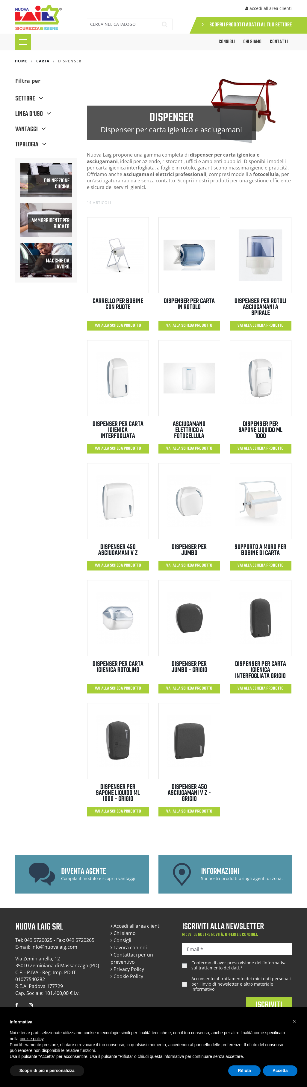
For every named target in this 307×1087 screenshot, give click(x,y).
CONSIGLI (227, 42)
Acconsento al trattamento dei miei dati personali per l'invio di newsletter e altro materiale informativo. (241, 984)
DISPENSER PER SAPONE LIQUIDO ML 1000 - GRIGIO (118, 793)
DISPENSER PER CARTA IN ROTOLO (189, 304)
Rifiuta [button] (244, 1070)
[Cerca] (121, 24)
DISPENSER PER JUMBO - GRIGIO (189, 667)
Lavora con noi (129, 947)
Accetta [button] (280, 1070)
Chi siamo (252, 42)
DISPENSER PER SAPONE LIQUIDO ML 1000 (260, 430)
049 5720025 (38, 940)
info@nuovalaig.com (54, 947)
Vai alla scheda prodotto (118, 325)
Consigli (121, 940)
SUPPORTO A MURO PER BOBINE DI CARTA (260, 550)
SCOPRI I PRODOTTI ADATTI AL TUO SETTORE (247, 25)
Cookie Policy (127, 976)
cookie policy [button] (31, 1038)
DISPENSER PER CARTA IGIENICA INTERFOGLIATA (118, 430)
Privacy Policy (127, 969)
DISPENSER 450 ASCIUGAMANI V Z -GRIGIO (189, 793)
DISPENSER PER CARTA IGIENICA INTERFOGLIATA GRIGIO (260, 670)
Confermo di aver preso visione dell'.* (239, 965)
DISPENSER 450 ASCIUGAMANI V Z (118, 550)
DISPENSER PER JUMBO (189, 550)
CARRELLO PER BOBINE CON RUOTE (118, 304)
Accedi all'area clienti (136, 926)
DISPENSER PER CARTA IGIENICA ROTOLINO (118, 667)
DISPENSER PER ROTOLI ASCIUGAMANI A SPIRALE (260, 307)
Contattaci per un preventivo (132, 958)
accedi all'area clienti (268, 8)
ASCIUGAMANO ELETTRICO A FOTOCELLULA (189, 430)
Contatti (279, 42)
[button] (294, 1021)
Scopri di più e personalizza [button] (47, 1070)
